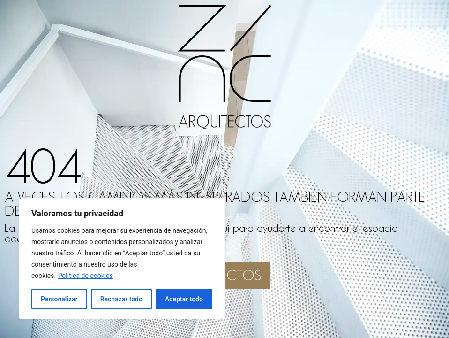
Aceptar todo (184, 299)
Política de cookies (85, 275)
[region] (122, 258)
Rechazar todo (121, 299)
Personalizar (59, 299)
